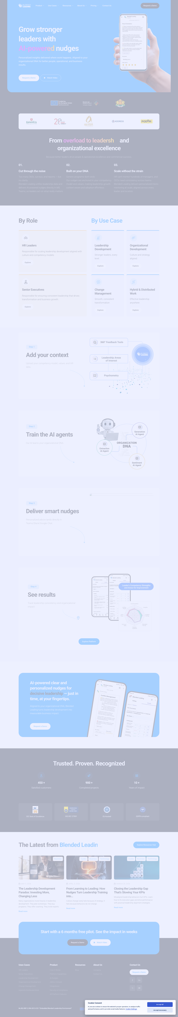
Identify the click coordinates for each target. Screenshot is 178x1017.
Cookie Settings (131, 1009)
